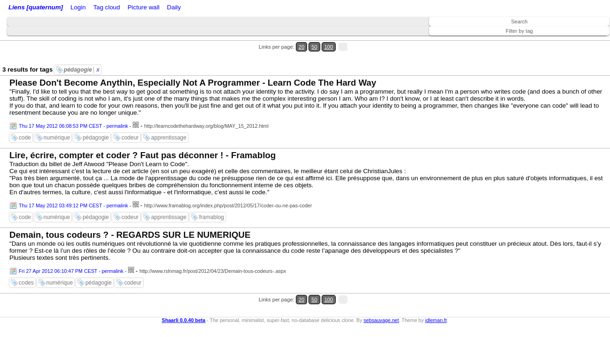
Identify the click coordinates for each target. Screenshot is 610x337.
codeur (130, 120)
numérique (57, 120)
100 (585, 41)
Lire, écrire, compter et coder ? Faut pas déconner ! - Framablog (142, 138)
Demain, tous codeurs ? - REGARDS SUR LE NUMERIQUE (129, 218)
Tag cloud (186, 8)
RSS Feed (115, 8)
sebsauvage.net (381, 291)
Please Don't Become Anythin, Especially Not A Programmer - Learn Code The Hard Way (192, 66)
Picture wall (219, 8)
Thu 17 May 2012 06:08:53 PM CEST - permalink (73, 109)
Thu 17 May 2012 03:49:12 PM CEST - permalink (73, 188)
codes (26, 266)
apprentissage (168, 120)
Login (90, 8)
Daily (245, 8)
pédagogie (81, 53)
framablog (211, 200)
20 (566, 41)
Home (71, 8)
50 (575, 41)
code (25, 120)
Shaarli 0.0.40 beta (183, 291)
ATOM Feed (154, 8)
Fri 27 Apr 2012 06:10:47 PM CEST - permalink (71, 254)
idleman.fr (436, 291)
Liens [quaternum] (33, 8)
